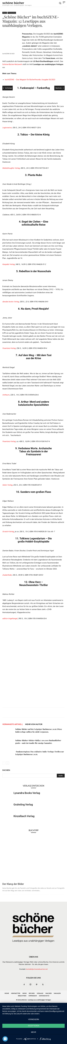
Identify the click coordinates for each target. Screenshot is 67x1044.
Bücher (32, 993)
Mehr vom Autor (33, 724)
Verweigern (33, 1019)
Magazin (57, 993)
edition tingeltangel (9, 618)
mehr (33, 1032)
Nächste (59, 88)
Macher (48, 993)
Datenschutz (44, 996)
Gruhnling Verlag (23, 804)
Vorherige (7, 88)
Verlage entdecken (33, 786)
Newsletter (15, 993)
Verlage (40, 993)
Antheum (5, 395)
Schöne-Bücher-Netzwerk (12, 64)
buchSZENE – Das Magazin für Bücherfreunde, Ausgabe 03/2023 (30, 80)
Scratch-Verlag (8, 531)
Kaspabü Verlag (8, 264)
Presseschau (11, 13)
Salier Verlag (7, 485)
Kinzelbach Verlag (24, 816)
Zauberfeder (7, 575)
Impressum (33, 996)
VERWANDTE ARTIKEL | (12, 724)
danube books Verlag (10, 302)
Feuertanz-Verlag (9, 348)
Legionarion (7, 128)
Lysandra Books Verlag (27, 793)
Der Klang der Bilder (13, 884)
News (4, 13)
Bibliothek (22, 996)
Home (7, 993)
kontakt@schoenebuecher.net (37, 969)
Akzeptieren (33, 1026)
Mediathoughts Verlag (11, 168)
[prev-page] (3, 763)
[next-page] (7, 763)
